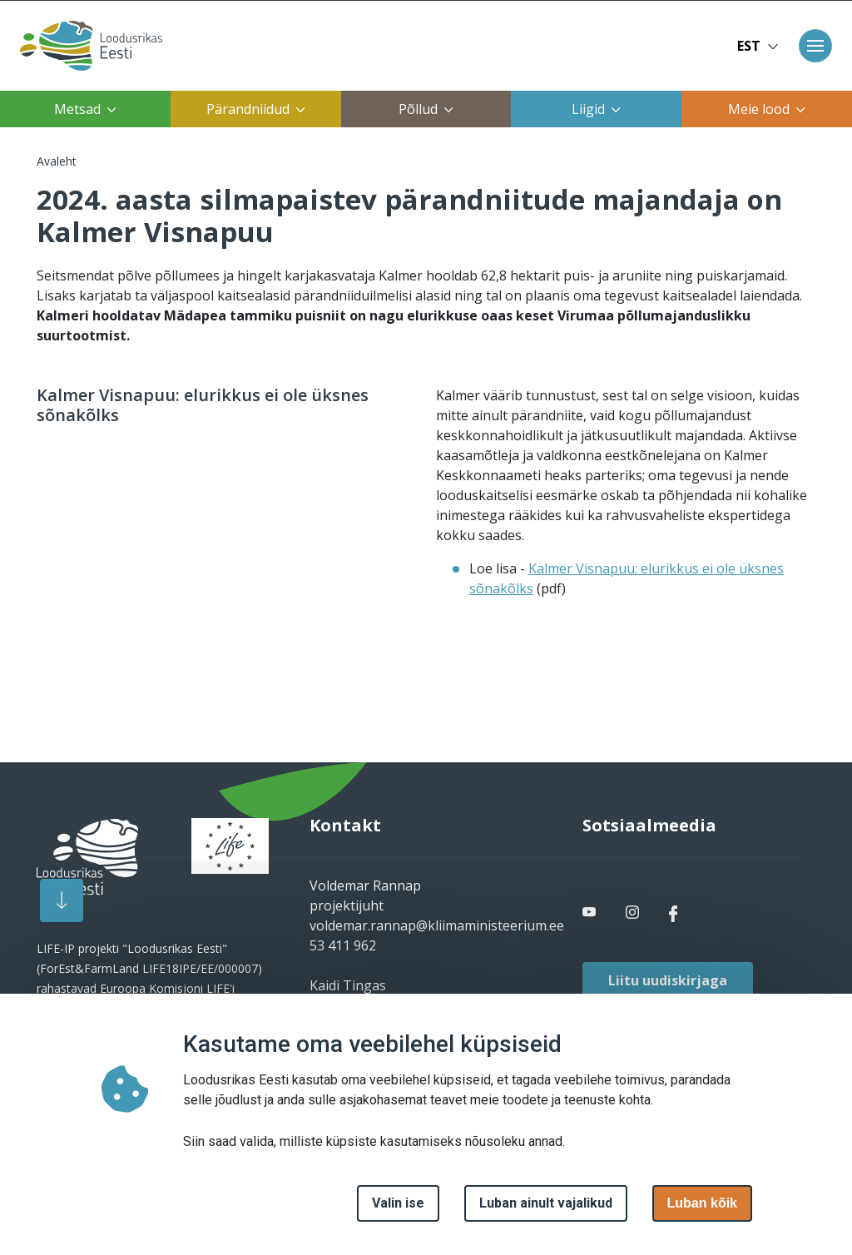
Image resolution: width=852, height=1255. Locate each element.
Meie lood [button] (766, 109)
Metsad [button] (85, 109)
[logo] (87, 857)
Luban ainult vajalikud (545, 1203)
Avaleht (57, 161)
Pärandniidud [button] (255, 109)
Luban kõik (702, 1203)
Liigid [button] (596, 109)
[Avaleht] (86, 45)
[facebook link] (590, 912)
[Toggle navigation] (815, 45)
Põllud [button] (426, 109)
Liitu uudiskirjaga (667, 980)
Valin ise (398, 1203)
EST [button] (758, 46)
